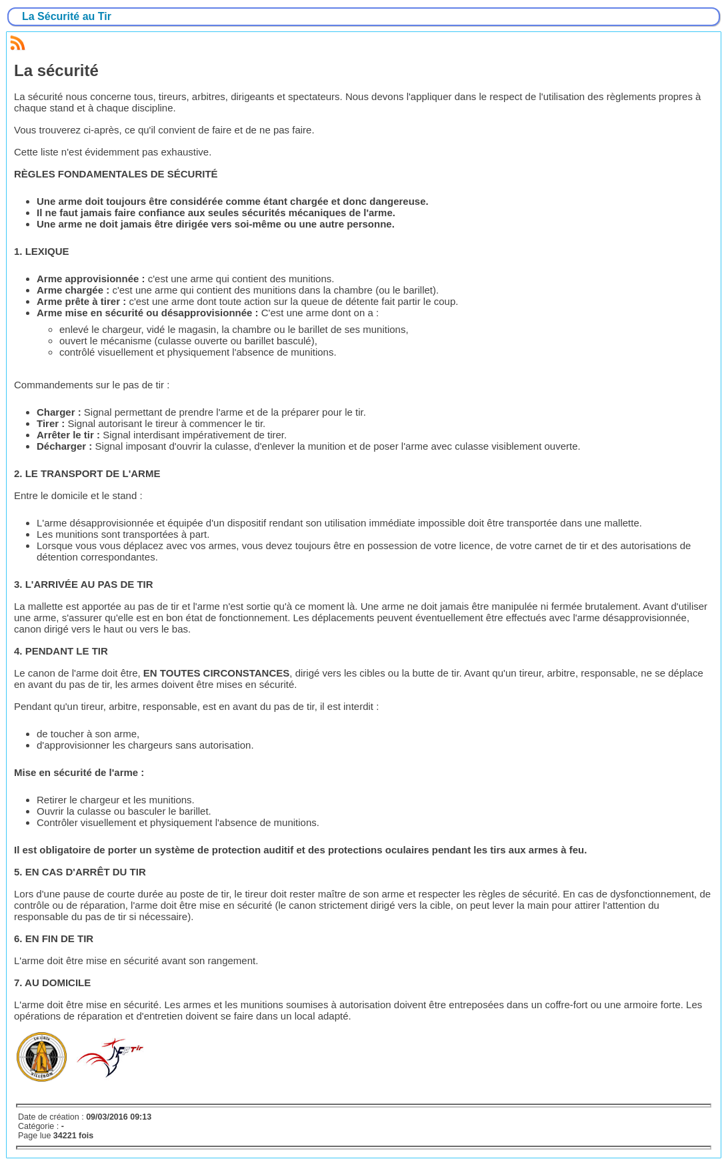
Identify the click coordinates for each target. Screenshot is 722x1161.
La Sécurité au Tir (66, 16)
